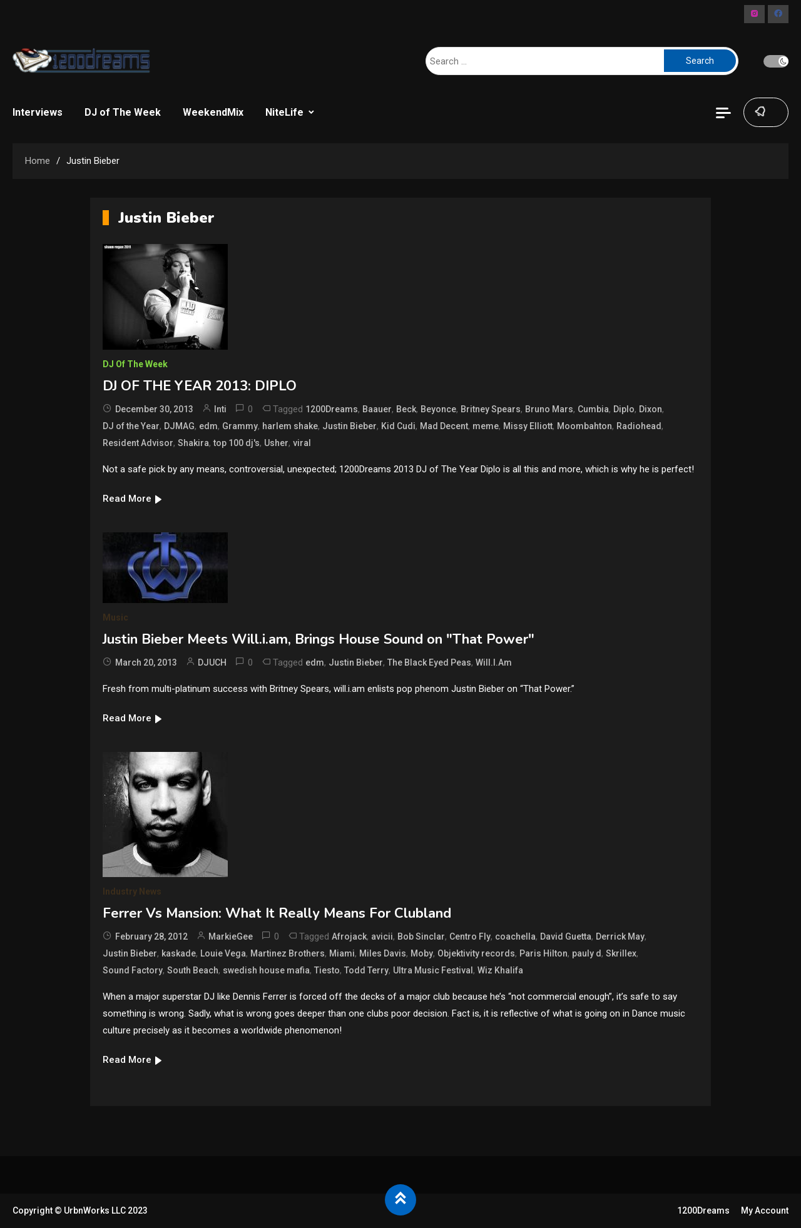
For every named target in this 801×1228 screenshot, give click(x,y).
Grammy (240, 426)
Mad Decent (444, 426)
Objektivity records (476, 953)
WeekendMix (213, 112)
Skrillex (621, 953)
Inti (220, 409)
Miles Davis (382, 953)
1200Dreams (331, 409)
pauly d (586, 953)
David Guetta (565, 936)
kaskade (178, 953)
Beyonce (438, 409)
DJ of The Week (122, 112)
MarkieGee (230, 936)
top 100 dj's (236, 443)
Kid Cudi (398, 426)
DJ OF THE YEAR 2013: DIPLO (200, 386)
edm (208, 426)
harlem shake (290, 426)
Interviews (38, 112)
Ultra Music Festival (433, 970)
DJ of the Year (131, 426)
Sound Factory (133, 970)
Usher (276, 443)
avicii (382, 936)
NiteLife (284, 112)
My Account (764, 1210)
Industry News (132, 891)
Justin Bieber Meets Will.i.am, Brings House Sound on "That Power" (318, 639)
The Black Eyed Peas (429, 662)
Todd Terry (366, 970)
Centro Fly (470, 936)
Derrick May (620, 936)
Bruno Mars (549, 409)
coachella (515, 936)
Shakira (193, 443)
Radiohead (638, 426)
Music (115, 617)
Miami (342, 953)
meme (485, 426)
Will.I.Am (494, 662)
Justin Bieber (349, 426)
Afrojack (349, 936)
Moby (422, 953)
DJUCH (212, 662)
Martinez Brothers (287, 953)
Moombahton (584, 426)
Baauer (377, 409)
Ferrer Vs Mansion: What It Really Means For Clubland (277, 913)
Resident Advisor (138, 443)
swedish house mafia (266, 970)
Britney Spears (491, 409)
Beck (406, 409)
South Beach (192, 970)
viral (302, 443)
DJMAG (179, 426)
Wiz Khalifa (500, 970)
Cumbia (593, 409)
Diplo (624, 409)
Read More (133, 498)
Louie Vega (223, 953)
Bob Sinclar (421, 936)
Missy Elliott (528, 426)
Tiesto (327, 970)
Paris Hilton (543, 953)
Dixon (650, 409)
